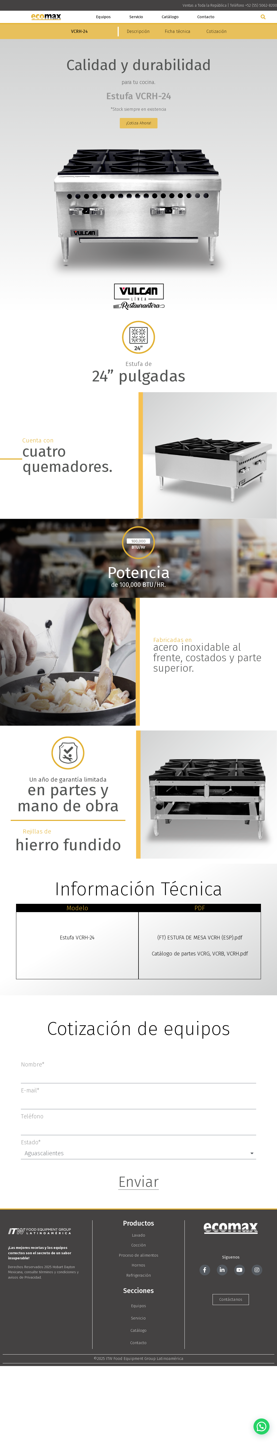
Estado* (31, 1142)
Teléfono (32, 1116)
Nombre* (32, 1064)
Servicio (136, 16)
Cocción (138, 1245)
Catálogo (170, 16)
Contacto (205, 16)
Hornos (138, 1265)
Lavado (138, 1235)
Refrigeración (138, 1275)
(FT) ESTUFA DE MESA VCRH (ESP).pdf (199, 937)
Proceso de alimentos (138, 1255)
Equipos (103, 16)
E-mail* (30, 1090)
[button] (263, 17)
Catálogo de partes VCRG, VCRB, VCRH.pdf (200, 953)
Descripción (138, 31)
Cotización (216, 31)
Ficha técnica (177, 31)
